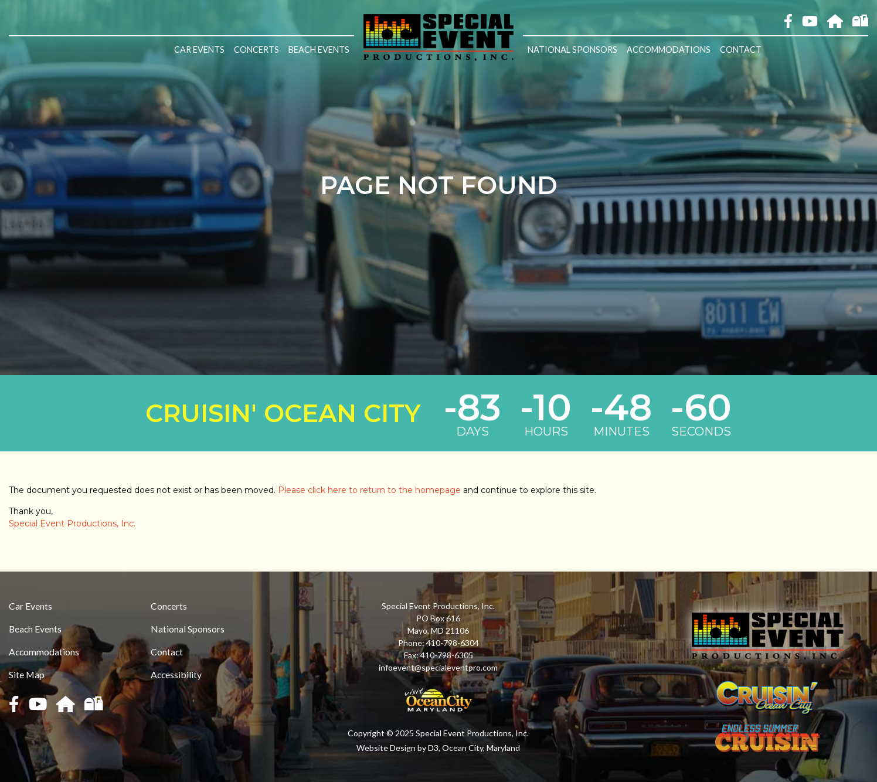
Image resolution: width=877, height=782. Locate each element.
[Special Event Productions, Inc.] (438, 36)
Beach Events (318, 50)
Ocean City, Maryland (481, 748)
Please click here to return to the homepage (369, 490)
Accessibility (176, 674)
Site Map (27, 674)
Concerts (256, 50)
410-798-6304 (452, 643)
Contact (741, 50)
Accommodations (669, 50)
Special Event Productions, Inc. (72, 523)
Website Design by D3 (397, 748)
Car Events (199, 50)
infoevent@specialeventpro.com (438, 667)
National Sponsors (572, 50)
